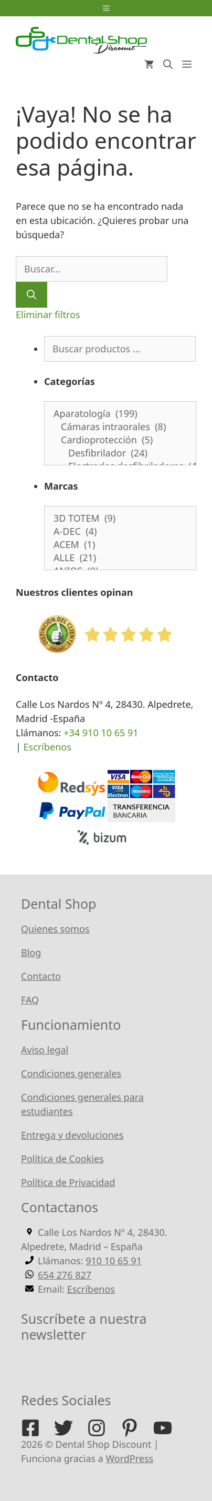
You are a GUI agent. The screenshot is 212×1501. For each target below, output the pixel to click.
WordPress (129, 1458)
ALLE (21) (120, 557)
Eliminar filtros (48, 314)
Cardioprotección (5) (120, 440)
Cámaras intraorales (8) (120, 426)
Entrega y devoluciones (72, 1135)
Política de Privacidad (68, 1182)
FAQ (30, 999)
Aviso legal (44, 1049)
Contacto (41, 976)
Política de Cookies (62, 1158)
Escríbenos (47, 747)
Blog (31, 952)
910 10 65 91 (114, 1260)
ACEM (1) (120, 544)
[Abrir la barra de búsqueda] (167, 64)
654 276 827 (64, 1275)
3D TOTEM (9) (120, 518)
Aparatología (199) (120, 413)
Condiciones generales (71, 1073)
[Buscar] (31, 295)
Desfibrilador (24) (120, 453)
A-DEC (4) (120, 531)
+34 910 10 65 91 (100, 732)
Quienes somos (55, 928)
